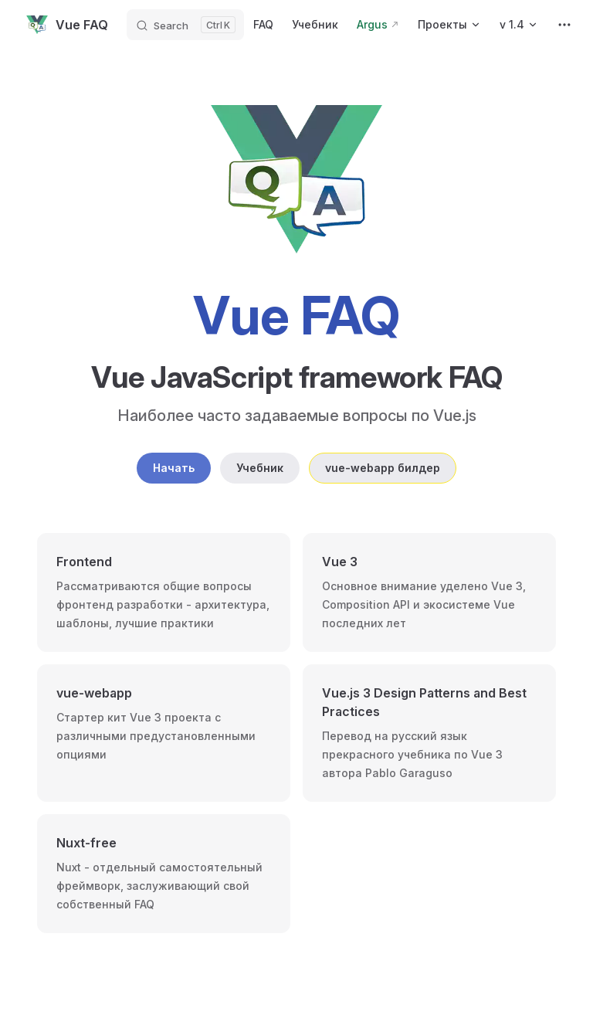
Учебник (259, 467)
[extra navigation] (564, 24)
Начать (174, 467)
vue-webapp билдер (382, 467)
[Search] (185, 24)
